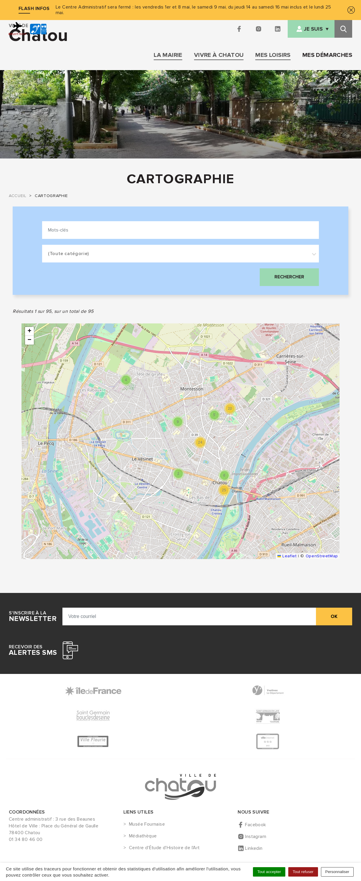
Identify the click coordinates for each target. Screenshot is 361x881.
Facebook (255, 825)
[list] (180, 441)
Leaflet (287, 555)
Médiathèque (143, 836)
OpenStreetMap (322, 555)
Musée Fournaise (147, 824)
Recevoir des (33, 650)
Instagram (255, 836)
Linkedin (253, 848)
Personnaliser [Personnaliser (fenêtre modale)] (337, 872)
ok (334, 616)
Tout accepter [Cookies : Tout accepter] (269, 872)
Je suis (313, 29)
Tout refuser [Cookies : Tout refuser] (303, 872)
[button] (126, 380)
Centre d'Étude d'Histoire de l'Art (164, 848)
